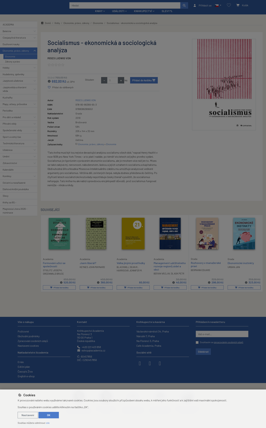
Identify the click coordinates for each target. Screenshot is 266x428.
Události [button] (118, 15)
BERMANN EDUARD (200, 274)
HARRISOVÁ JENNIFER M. (129, 275)
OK (48, 415)
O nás (21, 362)
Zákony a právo (12, 66)
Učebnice (8, 154)
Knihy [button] (98, 15)
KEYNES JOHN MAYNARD (92, 271)
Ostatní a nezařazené (14, 187)
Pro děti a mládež (12, 121)
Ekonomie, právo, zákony (16, 55)
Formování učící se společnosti (54, 269)
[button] (218, 7)
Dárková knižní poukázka (16, 193)
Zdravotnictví (10, 167)
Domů (46, 27)
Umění (6, 161)
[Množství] (112, 85)
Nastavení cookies (28, 345)
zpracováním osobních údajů (228, 342)
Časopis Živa (25, 371)
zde (48, 422)
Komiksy (7, 180)
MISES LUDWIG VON (59, 62)
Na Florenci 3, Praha (147, 340)
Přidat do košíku (144, 84)
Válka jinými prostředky (131, 267)
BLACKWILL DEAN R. (127, 271)
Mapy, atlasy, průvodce (15, 108)
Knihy (57, 27)
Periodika (8, 115)
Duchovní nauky (11, 48)
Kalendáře (8, 174)
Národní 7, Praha (145, 336)
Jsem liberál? (88, 267)
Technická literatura (13, 147)
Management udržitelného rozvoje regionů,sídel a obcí (170, 271)
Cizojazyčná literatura (14, 42)
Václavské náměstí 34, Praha (152, 331)
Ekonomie (10, 61)
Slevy (5, 200)
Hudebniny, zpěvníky (13, 78)
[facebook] (139, 363)
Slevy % (167, 15)
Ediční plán (24, 366)
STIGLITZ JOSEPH (52, 274)
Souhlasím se (221, 342)
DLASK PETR (177, 278)
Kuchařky (8, 102)
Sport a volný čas (12, 141)
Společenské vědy (12, 134)
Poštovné (23, 331)
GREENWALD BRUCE (53, 278)
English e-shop (26, 376)
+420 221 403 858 (89, 347)
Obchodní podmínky (29, 336)
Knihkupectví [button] (143, 15)
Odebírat (203, 351)
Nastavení (28, 415)
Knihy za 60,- (9, 206)
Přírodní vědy (9, 128)
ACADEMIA (8, 29)
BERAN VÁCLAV (162, 278)
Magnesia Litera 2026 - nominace (15, 215)
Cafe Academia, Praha (148, 345)
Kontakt (82, 321)
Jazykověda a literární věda (14, 93)
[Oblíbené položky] (229, 7)
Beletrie (7, 35)
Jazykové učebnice (13, 85)
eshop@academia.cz (91, 350)
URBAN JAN (234, 271)
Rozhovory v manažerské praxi (206, 269)
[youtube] (159, 363)
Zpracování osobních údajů (33, 340)
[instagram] (149, 363)
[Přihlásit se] (202, 7)
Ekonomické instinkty (241, 267)
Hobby (6, 72)
